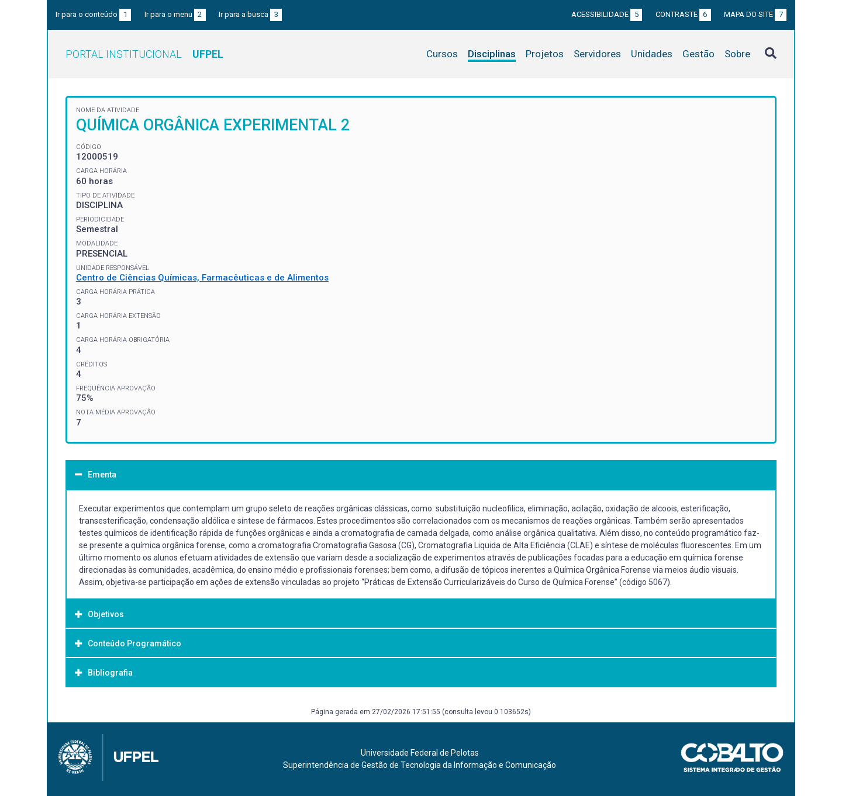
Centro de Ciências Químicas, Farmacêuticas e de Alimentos (202, 277)
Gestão (698, 54)
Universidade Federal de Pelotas (420, 752)
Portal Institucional (144, 54)
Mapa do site (755, 14)
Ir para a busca (250, 14)
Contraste (683, 14)
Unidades (651, 54)
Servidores (597, 54)
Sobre (737, 54)
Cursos (442, 54)
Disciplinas (492, 54)
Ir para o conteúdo (93, 14)
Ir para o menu (175, 14)
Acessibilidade (606, 14)
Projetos (545, 54)
